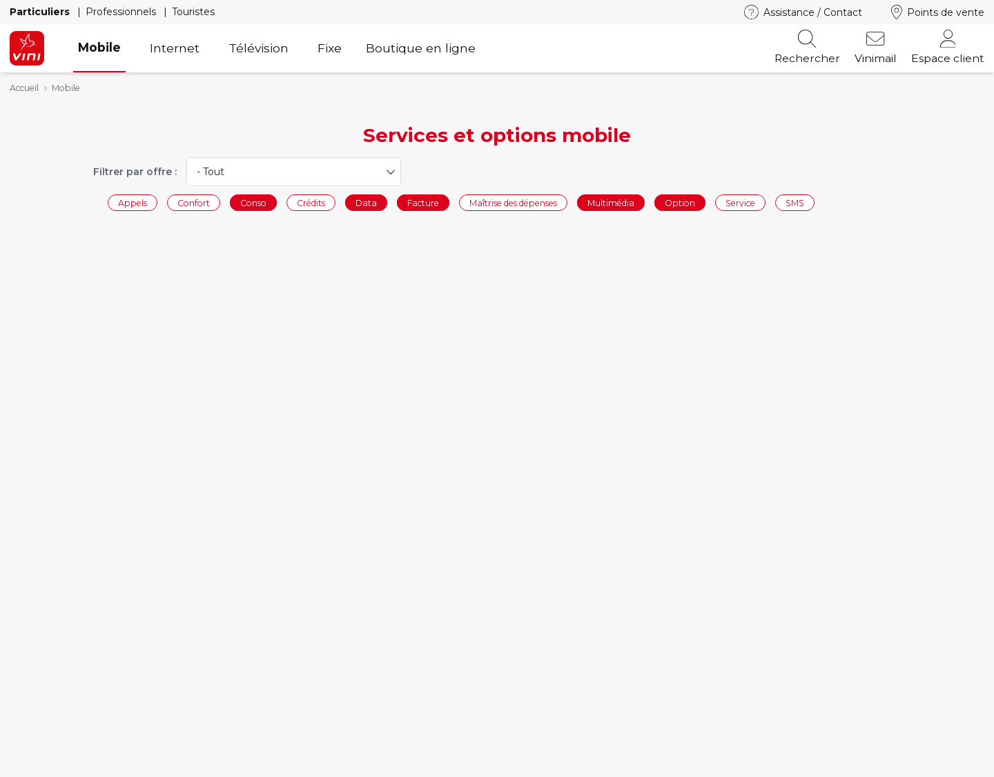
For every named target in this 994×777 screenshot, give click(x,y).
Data (366, 202)
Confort (193, 202)
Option (680, 202)
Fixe (330, 48)
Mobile (99, 47)
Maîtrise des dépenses (513, 202)
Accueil (24, 88)
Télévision (258, 48)
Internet (174, 48)
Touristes (193, 12)
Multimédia (610, 202)
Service (740, 202)
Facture (423, 202)
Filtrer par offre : (135, 171)
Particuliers (41, 12)
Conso (253, 202)
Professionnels (122, 12)
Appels (132, 202)
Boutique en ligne (421, 48)
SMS (795, 202)
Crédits (311, 202)
